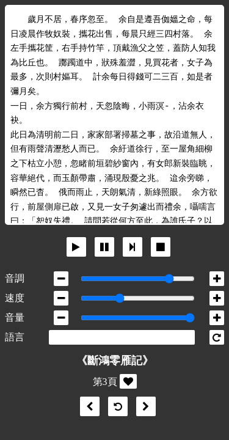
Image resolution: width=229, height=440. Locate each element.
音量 (14, 317)
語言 (14, 337)
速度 (14, 298)
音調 (14, 278)
